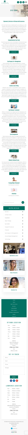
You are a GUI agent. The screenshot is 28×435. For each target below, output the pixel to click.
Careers (14, 314)
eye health (7, 223)
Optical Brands (14, 308)
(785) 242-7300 (14, 347)
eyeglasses (7, 217)
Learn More (14, 52)
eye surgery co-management (11, 233)
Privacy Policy (14, 424)
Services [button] (14, 306)
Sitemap (14, 426)
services (6, 211)
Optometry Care (14, 256)
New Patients (14, 273)
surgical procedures (9, 226)
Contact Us (14, 290)
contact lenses (8, 214)
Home (14, 300)
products (7, 230)
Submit (14, 377)
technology (7, 239)
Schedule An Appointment (14, 312)
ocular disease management (11, 236)
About (14, 302)
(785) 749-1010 (14, 410)
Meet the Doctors (14, 304)
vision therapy (8, 220)
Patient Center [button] (14, 310)
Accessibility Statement (14, 423)
